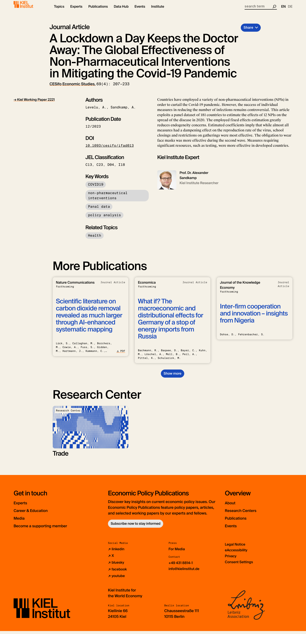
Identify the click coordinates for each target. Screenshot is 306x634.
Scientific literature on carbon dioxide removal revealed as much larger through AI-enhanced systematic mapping (89, 319)
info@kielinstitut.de (185, 572)
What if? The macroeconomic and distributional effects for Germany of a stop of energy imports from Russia (170, 322)
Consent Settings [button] (240, 565)
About (232, 506)
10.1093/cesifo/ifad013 (109, 149)
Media (21, 521)
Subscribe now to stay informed (135, 527)
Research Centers (246, 514)
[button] (59, 10)
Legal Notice (236, 547)
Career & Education (37, 514)
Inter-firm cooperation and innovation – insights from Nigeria (254, 317)
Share (248, 31)
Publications (239, 521)
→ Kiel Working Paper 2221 (34, 103)
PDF (120, 354)
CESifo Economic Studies (72, 87)
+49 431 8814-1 (182, 566)
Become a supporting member (50, 529)
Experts (23, 506)
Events (233, 529)
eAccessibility (237, 553)
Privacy (231, 559)
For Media (177, 552)
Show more (172, 377)
